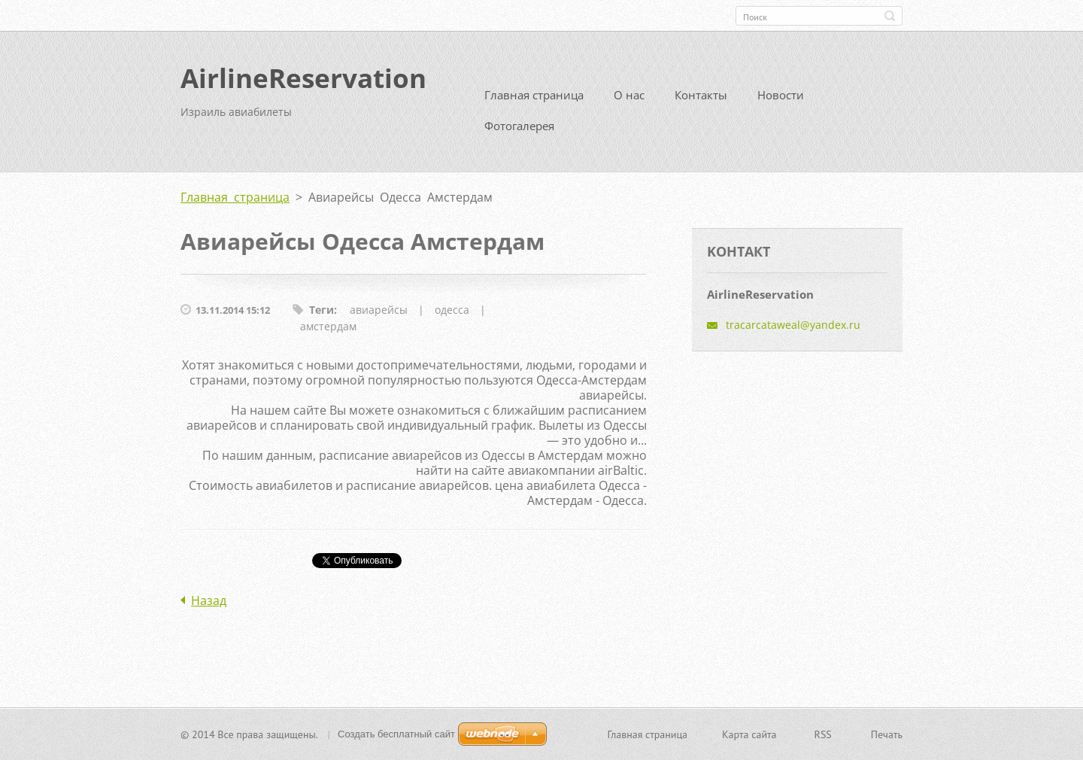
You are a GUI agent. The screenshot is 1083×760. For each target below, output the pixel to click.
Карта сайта (749, 734)
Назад (208, 600)
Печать (886, 734)
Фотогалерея (519, 125)
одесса (452, 309)
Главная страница (534, 94)
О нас (629, 94)
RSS (823, 734)
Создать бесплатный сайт (396, 734)
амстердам (328, 326)
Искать (889, 16)
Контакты (701, 94)
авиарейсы (379, 309)
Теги (321, 309)
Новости (780, 94)
